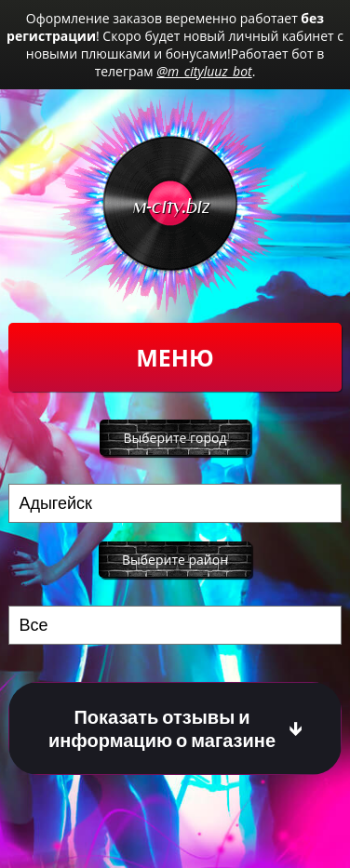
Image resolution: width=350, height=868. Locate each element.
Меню (174, 357)
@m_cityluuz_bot (203, 71)
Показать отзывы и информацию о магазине (162, 728)
